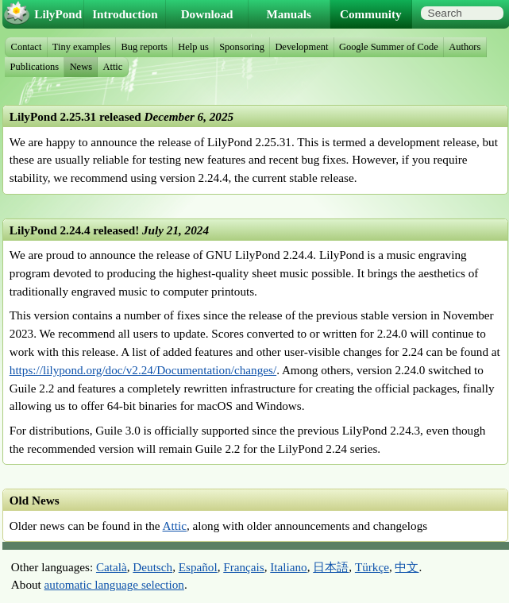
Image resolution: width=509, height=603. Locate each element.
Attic (175, 525)
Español (198, 567)
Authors (464, 46)
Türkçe (372, 567)
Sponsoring (241, 46)
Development (301, 46)
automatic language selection (114, 584)
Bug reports (144, 46)
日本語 (331, 567)
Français (243, 567)
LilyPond (58, 14)
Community (371, 14)
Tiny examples (81, 46)
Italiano (288, 567)
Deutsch (152, 567)
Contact (26, 46)
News (81, 66)
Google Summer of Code (388, 46)
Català (111, 567)
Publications (35, 66)
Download (207, 14)
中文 (406, 567)
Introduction (124, 14)
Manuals (288, 14)
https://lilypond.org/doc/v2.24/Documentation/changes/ (143, 370)
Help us (193, 46)
